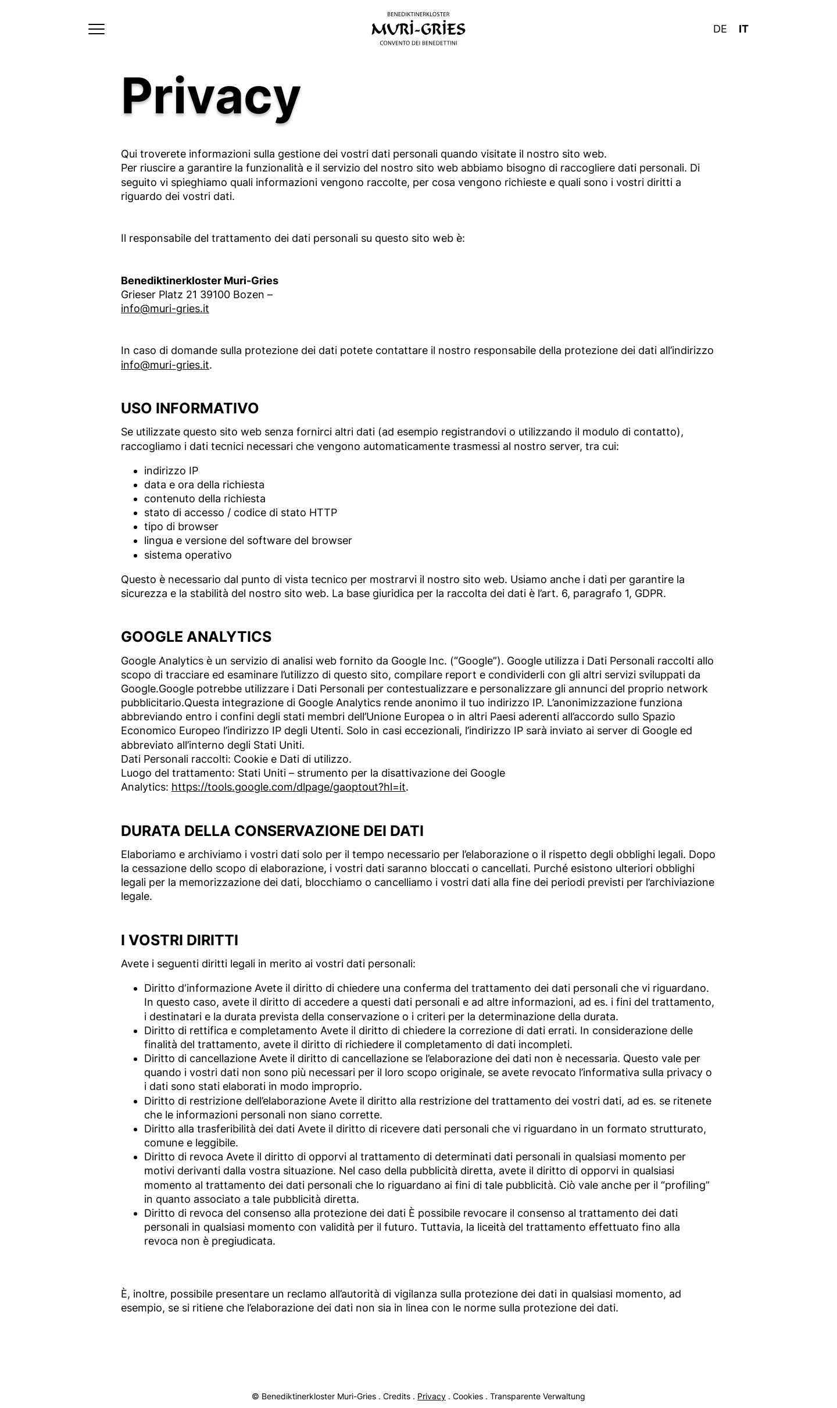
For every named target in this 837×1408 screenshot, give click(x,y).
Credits (396, 1396)
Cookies (468, 1396)
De (720, 29)
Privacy (431, 1396)
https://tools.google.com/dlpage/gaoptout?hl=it (288, 787)
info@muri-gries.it (165, 308)
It (744, 29)
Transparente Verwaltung (537, 1396)
